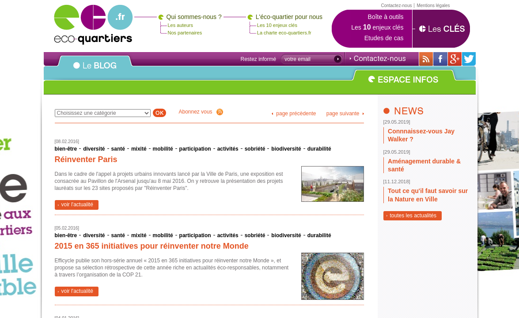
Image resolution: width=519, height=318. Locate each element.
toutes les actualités (413, 215)
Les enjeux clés (377, 27)
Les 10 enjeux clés (277, 25)
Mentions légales (433, 5)
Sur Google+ (455, 59)
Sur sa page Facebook (440, 59)
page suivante (343, 113)
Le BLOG (95, 70)
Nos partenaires (185, 32)
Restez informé (259, 59)
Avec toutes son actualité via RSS (426, 59)
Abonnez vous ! (201, 112)
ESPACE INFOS (404, 84)
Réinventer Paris (86, 159)
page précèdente (296, 113)
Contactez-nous (377, 58)
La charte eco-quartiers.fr (284, 32)
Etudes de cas (384, 38)
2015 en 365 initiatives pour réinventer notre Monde (152, 246)
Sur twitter (469, 59)
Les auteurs (180, 25)
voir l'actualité (77, 204)
